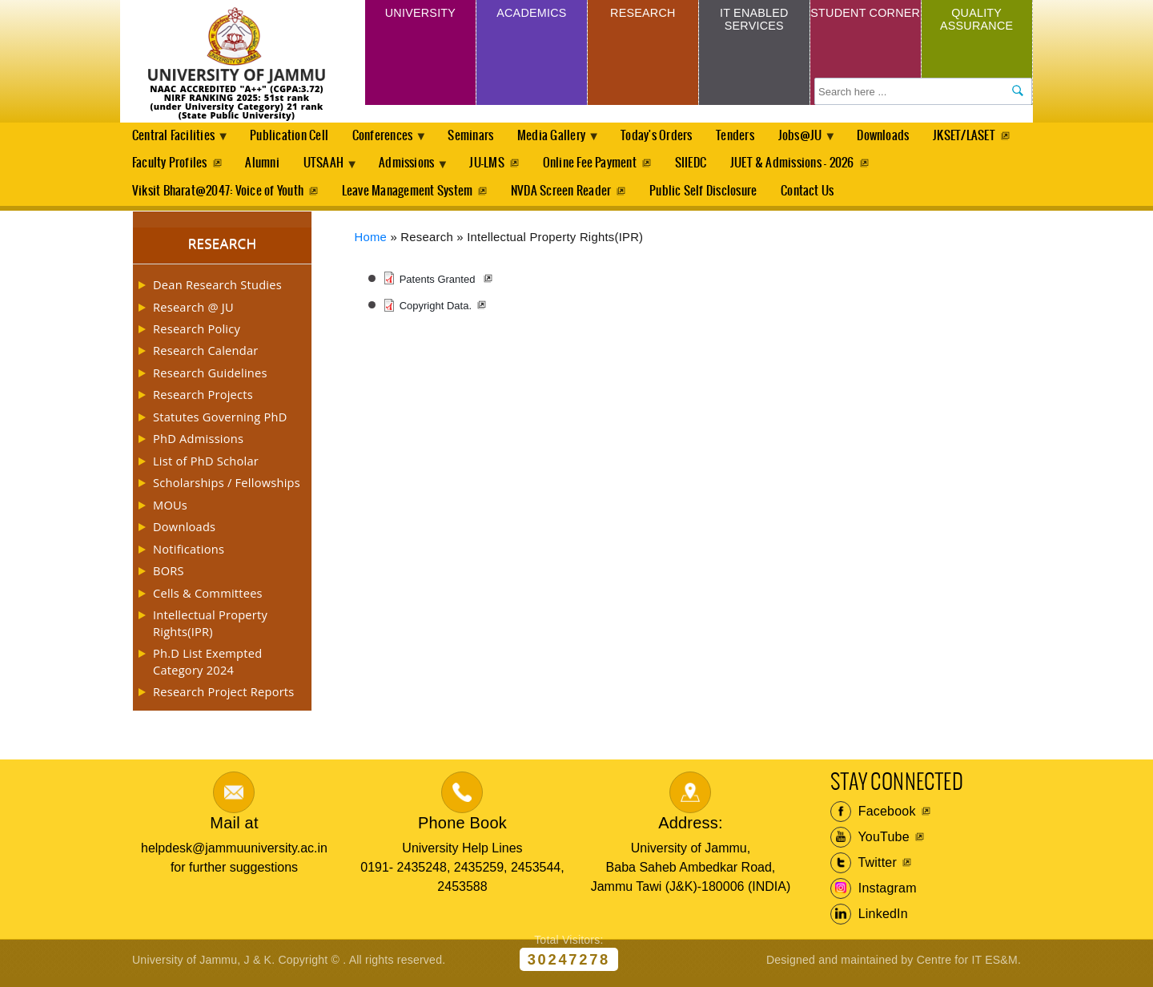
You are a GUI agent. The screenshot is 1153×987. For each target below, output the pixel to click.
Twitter (863, 869)
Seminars (482, 136)
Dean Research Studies (217, 291)
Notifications (188, 555)
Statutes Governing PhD (220, 423)
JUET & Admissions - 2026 (912, 166)
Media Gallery (568, 141)
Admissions (520, 170)
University (420, 15)
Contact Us (813, 196)
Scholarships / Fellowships (226, 489)
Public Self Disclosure (707, 196)
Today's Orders (674, 136)
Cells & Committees (208, 599)
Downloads (910, 136)
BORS (168, 577)
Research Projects (203, 401)
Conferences (392, 141)
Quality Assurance (977, 22)
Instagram (873, 894)
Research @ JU (193, 312)
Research (642, 15)
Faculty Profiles (271, 166)
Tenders (755, 136)
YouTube (870, 843)
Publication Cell (294, 136)
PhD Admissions (198, 445)
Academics (531, 15)
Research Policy (196, 335)
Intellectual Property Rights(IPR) (210, 629)
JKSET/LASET (163, 166)
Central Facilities (176, 141)
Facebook (873, 818)
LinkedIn (869, 920)
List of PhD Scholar (206, 467)
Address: (690, 829)
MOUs (170, 511)
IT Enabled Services (754, 22)
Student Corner (865, 22)
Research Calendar (206, 356)
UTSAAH (431, 170)
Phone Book (462, 829)
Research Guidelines (210, 379)
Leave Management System (409, 196)
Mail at (234, 829)
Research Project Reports (224, 698)
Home (371, 242)
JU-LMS (602, 166)
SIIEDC (809, 166)
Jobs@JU (825, 141)
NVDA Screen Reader (564, 196)
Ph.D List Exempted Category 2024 (207, 667)
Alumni (366, 166)
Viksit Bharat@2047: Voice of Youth (217, 196)
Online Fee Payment (706, 166)
